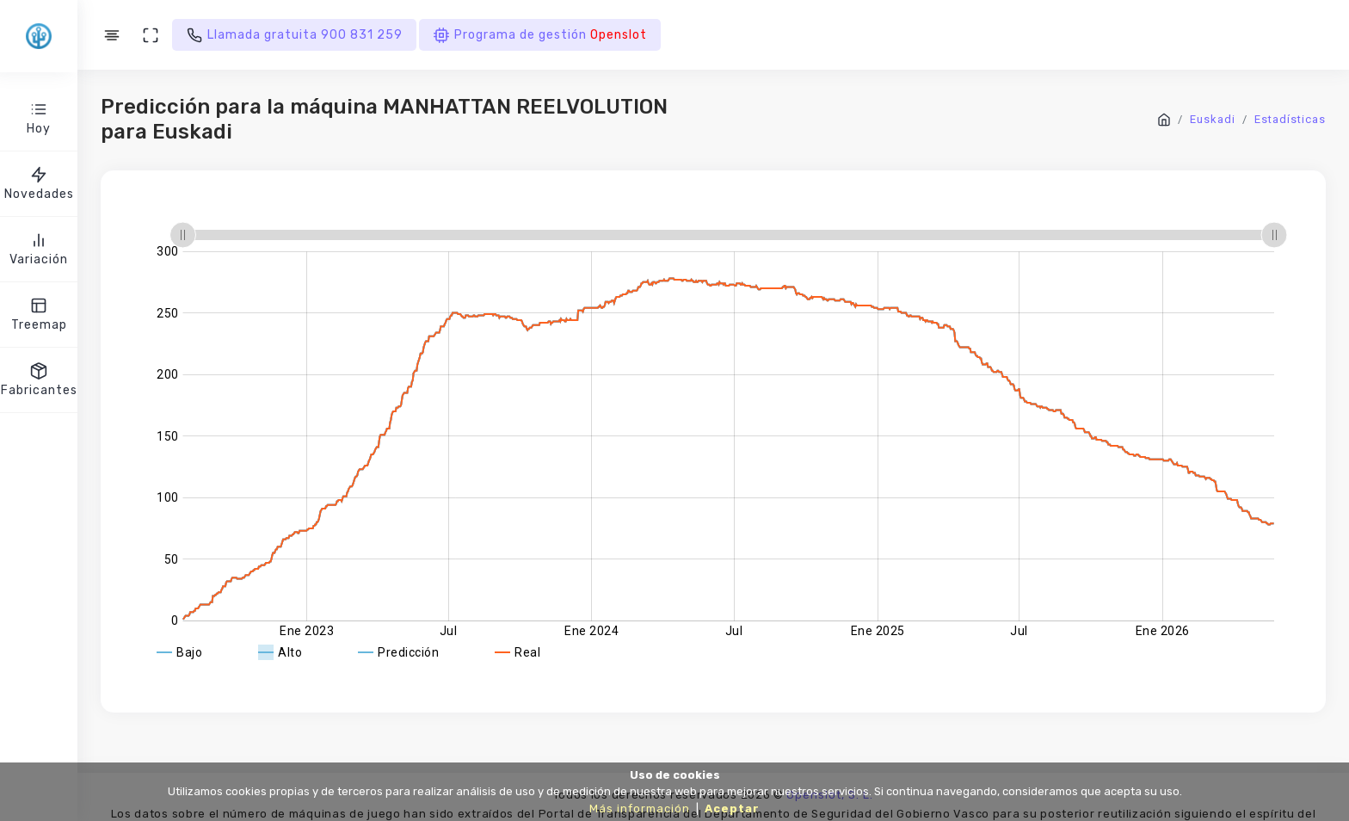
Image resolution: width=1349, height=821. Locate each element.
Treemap (39, 313)
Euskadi (1212, 119)
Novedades (39, 182)
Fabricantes (39, 379)
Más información (639, 808)
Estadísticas (1290, 119)
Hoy (39, 117)
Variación (38, 248)
